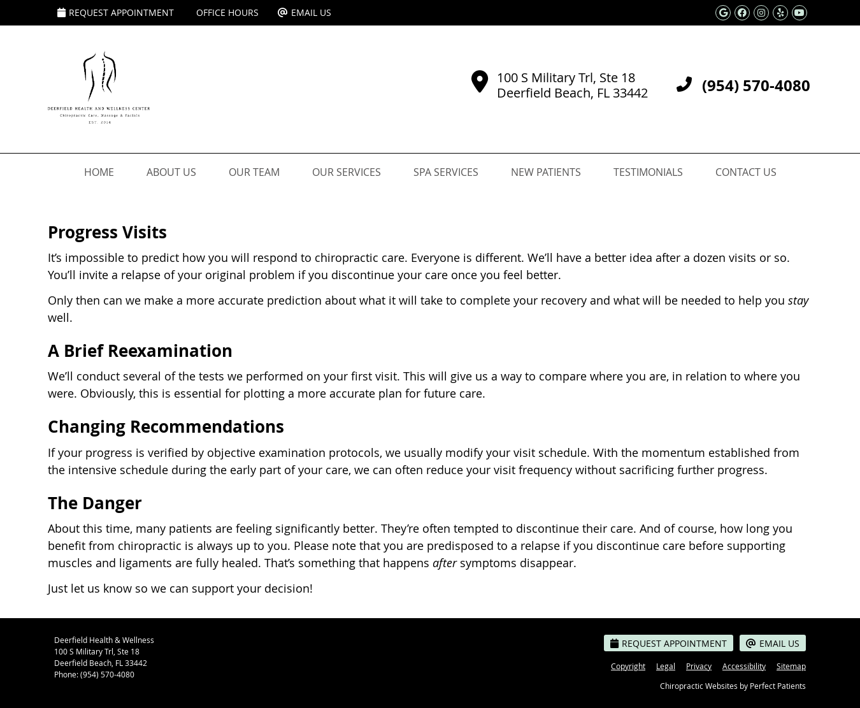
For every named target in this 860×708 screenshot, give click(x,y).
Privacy (699, 666)
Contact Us (746, 172)
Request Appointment (115, 12)
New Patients (546, 172)
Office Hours (227, 12)
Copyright (628, 666)
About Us (171, 172)
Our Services (346, 172)
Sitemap (791, 666)
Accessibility (744, 666)
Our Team (254, 172)
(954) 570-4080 (107, 674)
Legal (665, 666)
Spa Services (445, 172)
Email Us (304, 12)
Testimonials (648, 172)
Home (99, 172)
